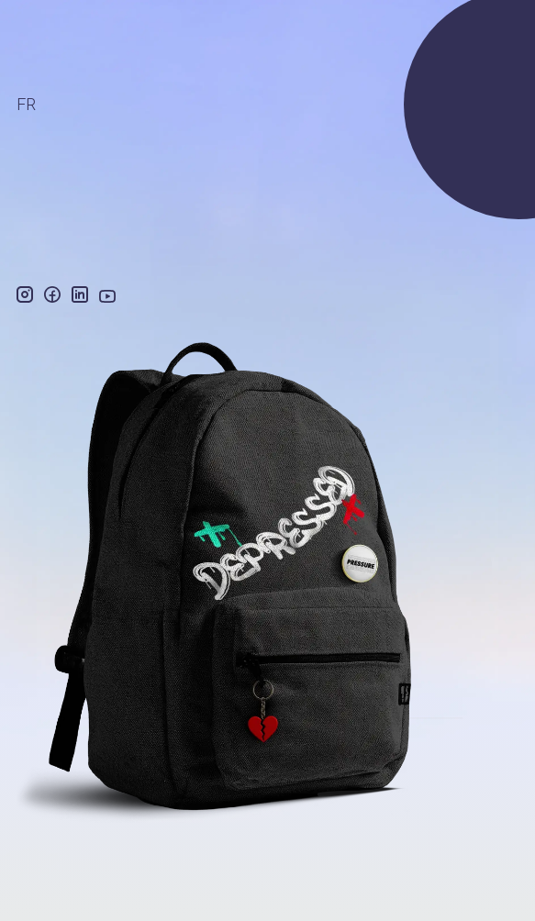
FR (26, 104)
